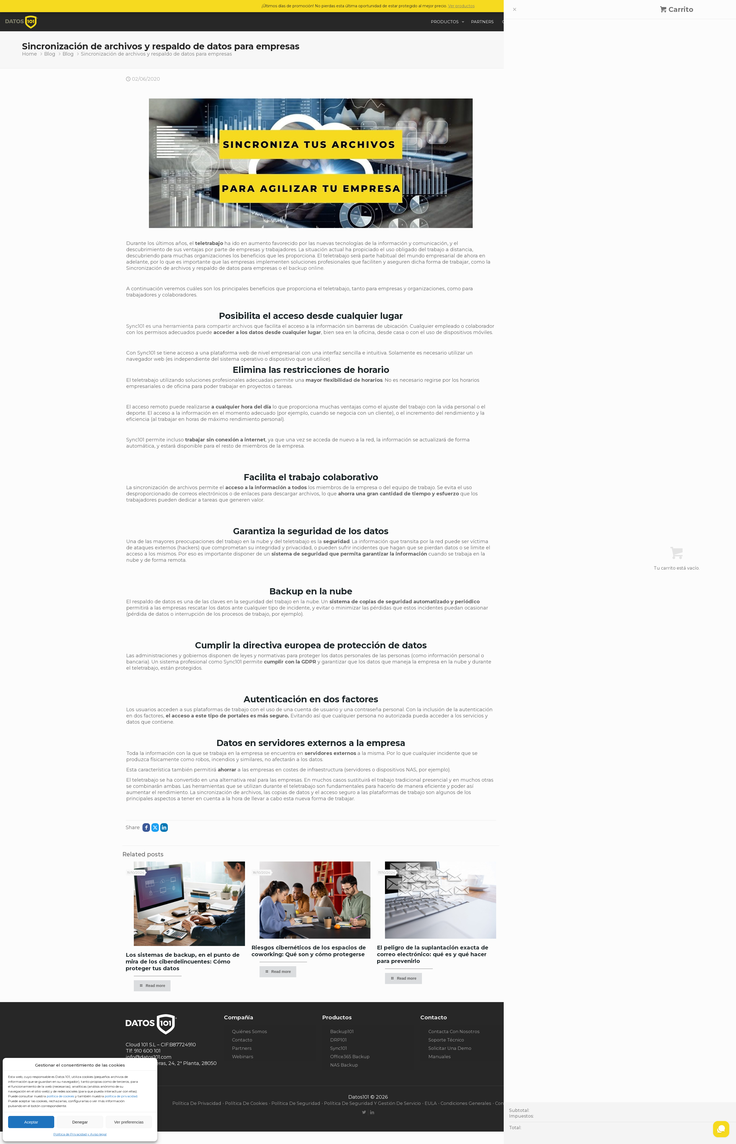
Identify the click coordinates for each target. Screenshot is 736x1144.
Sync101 (338, 1048)
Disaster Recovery (538, 189)
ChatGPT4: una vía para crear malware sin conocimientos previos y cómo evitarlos (558, 320)
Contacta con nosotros (454, 1031)
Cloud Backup (534, 169)
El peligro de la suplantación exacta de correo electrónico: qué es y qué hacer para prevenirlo (432, 954)
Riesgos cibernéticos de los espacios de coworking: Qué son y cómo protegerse (308, 951)
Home (29, 54)
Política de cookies (246, 1103)
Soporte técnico (446, 1040)
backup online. (306, 268)
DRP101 (338, 1040)
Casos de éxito (534, 159)
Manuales (439, 1056)
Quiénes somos (249, 1031)
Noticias (526, 199)
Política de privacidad (196, 1103)
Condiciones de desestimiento (529, 1103)
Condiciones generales (466, 1103)
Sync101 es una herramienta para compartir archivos (189, 326)
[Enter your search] (559, 91)
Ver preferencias (129, 1122)
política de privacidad (121, 1096)
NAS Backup (344, 1065)
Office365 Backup (350, 1056)
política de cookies (60, 1096)
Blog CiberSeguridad (542, 139)
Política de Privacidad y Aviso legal (80, 1134)
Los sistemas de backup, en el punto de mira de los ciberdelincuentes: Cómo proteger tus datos (183, 962)
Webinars (242, 1056)
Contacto (242, 1040)
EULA (431, 1103)
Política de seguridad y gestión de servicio (372, 1103)
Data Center (531, 179)
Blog (49, 54)
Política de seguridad (295, 1103)
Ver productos (461, 6)
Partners (242, 1048)
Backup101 (342, 1031)
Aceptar (31, 1122)
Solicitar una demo (449, 1048)
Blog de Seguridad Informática (554, 149)
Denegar (80, 1122)
